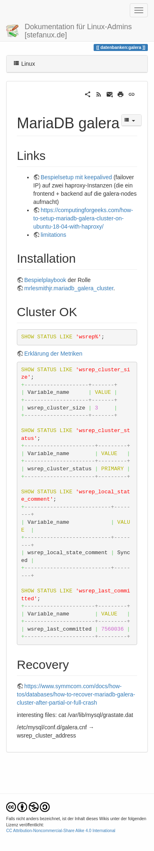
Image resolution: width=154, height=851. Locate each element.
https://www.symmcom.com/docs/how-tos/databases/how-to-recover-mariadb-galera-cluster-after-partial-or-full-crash (76, 694)
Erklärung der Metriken (53, 353)
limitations (53, 234)
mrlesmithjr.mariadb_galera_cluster (68, 288)
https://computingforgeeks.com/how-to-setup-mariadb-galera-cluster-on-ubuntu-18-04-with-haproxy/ (83, 218)
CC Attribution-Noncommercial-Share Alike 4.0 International (60, 830)
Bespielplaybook (45, 280)
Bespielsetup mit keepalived (76, 177)
